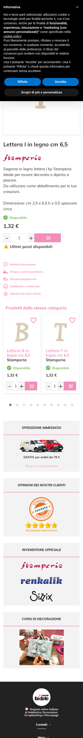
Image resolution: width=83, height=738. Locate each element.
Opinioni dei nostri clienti (22, 293)
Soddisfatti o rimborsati (21, 286)
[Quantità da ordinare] (19, 238)
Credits (68, 732)
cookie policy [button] (12, 36)
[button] (77, 7)
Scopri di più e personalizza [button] (41, 92)
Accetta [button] (60, 81)
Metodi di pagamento (20, 279)
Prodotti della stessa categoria (36, 307)
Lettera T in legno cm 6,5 (57, 353)
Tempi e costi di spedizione (23, 271)
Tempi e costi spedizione (41, 466)
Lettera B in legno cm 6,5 (18, 353)
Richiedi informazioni (19, 264)
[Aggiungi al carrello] (47, 237)
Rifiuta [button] (22, 81)
